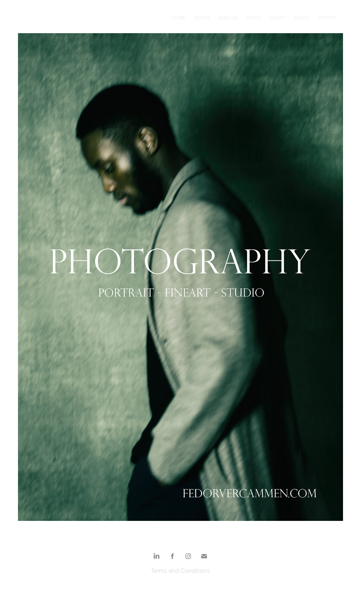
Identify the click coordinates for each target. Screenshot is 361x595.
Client (278, 17)
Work (254, 17)
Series (202, 17)
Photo (327, 17)
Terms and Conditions (180, 570)
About (302, 17)
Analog (228, 17)
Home (179, 17)
